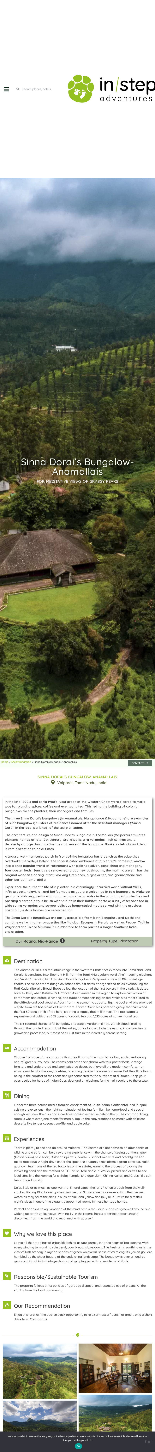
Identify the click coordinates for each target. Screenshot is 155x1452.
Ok (78, 1446)
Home (4, 761)
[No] (149, 1441)
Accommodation (21, 761)
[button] (6, 89)
